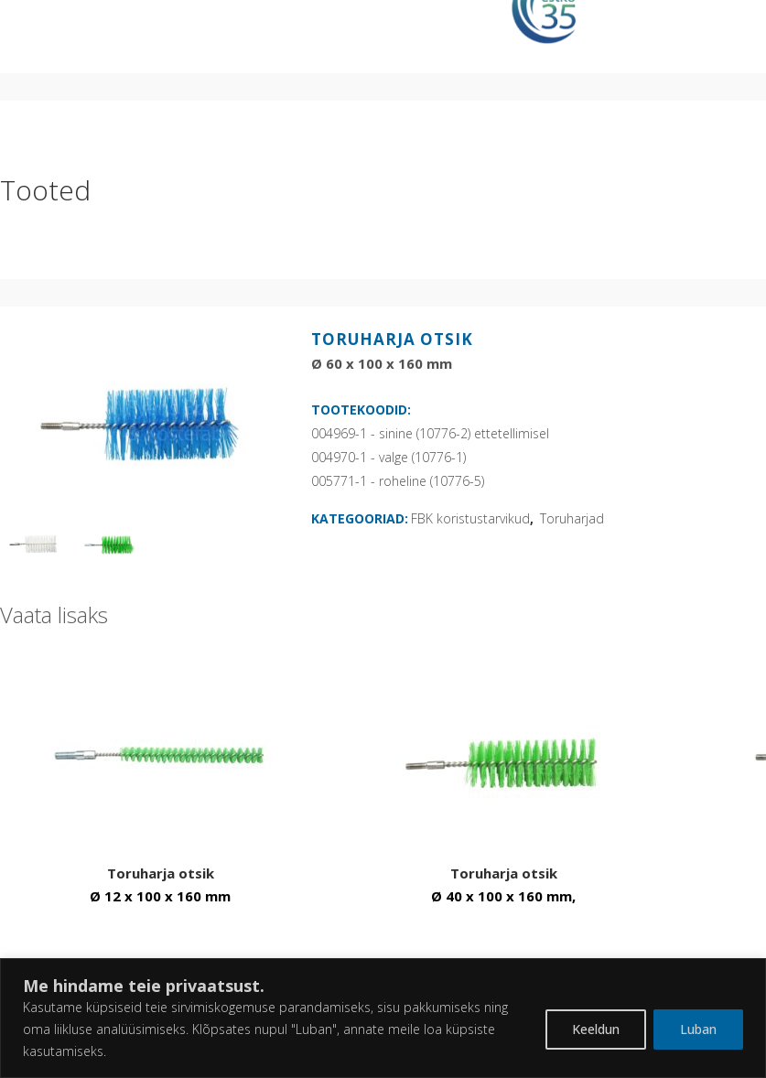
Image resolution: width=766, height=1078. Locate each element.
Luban (698, 1029)
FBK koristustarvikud (470, 518)
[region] (383, 1018)
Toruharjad (572, 518)
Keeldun (596, 1029)
